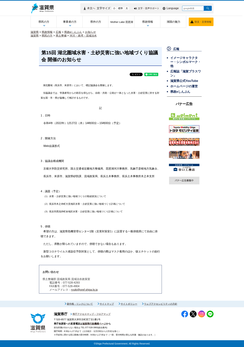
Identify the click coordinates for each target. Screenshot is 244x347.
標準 (120, 8)
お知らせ (90, 32)
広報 (58, 32)
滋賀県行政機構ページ (94, 323)
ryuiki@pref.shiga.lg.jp (84, 289)
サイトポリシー (129, 304)
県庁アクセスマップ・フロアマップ (91, 314)
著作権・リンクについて (80, 304)
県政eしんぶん (73, 32)
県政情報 (47, 32)
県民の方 (47, 35)
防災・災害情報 (203, 21)
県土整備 (61, 35)
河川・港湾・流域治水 (83, 35)
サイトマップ (107, 304)
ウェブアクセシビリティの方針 (160, 304)
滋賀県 (34, 32)
